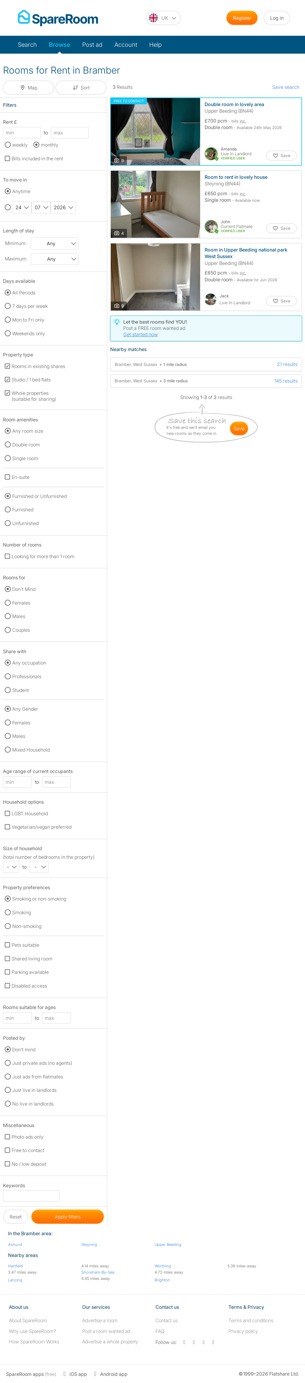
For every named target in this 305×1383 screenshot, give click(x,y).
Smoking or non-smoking (39, 899)
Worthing (163, 1266)
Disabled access (29, 986)
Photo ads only (27, 1137)
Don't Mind (23, 589)
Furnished (22, 510)
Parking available (30, 972)
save (239, 428)
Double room (26, 445)
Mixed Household (31, 750)
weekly (20, 145)
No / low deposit (29, 1164)
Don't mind (23, 1050)
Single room (25, 458)
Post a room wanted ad (106, 1331)
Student (20, 690)
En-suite (20, 477)
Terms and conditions (250, 1320)
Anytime (21, 191)
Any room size (27, 431)
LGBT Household (30, 814)
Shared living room (32, 959)
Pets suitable (25, 945)
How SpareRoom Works (34, 1342)
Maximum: (16, 259)
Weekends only (28, 333)
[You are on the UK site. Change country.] (163, 18)
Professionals (26, 676)
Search (27, 44)
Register (242, 18)
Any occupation (29, 663)
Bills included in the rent (37, 159)
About (28, 1320)
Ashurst (15, 1244)
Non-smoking (26, 926)
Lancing (15, 1280)
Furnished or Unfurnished (39, 496)
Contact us (166, 1320)
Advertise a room (100, 1320)
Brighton (162, 1280)
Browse (59, 44)
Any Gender (25, 709)
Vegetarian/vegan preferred (41, 827)
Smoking (21, 912)
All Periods (23, 293)
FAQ (159, 1331)
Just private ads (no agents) (42, 1063)
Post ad (92, 44)
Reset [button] (16, 1217)
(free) (31, 1374)
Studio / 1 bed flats (31, 380)
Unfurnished (25, 523)
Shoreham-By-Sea (97, 1272)
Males (18, 616)
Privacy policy (243, 1331)
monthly (49, 145)
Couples (21, 630)
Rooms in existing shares (38, 366)
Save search (285, 87)
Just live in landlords (34, 1090)
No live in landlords (33, 1104)
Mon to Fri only (28, 320)
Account (125, 44)
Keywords (14, 1186)
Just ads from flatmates (37, 1077)
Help (155, 44)
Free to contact (28, 1150)
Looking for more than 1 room (43, 556)
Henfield (15, 1266)
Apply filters (68, 1217)
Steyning (89, 1244)
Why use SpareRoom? (32, 1331)
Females (21, 603)
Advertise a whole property (110, 1342)
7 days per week (30, 306)
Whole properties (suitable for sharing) (34, 396)
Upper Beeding (168, 1244)
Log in (277, 18)
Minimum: (16, 243)
